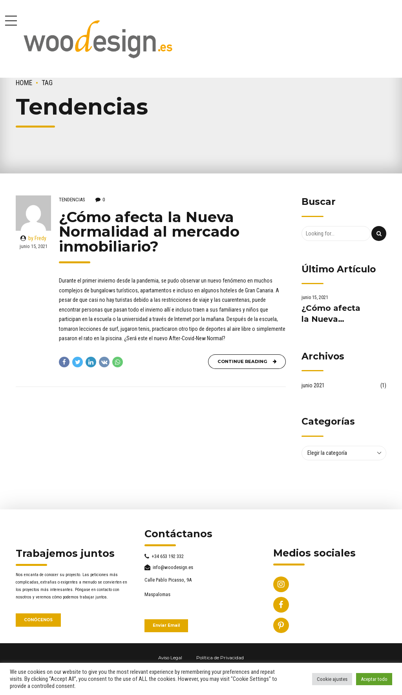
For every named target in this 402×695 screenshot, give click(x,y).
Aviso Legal (170, 657)
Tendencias (72, 199)
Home (24, 83)
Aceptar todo (374, 679)
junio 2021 (313, 385)
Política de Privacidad (220, 657)
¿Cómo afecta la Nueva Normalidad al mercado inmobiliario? (149, 231)
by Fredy (37, 238)
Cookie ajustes (332, 679)
